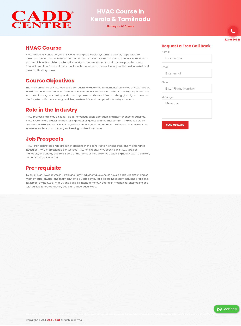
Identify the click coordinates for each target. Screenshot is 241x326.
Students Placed (166, 7)
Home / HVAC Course (120, 26)
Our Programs (145, 7)
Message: (169, 97)
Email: (167, 67)
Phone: (168, 82)
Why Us (128, 7)
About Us (114, 7)
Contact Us (185, 7)
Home (102, 7)
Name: (167, 51)
